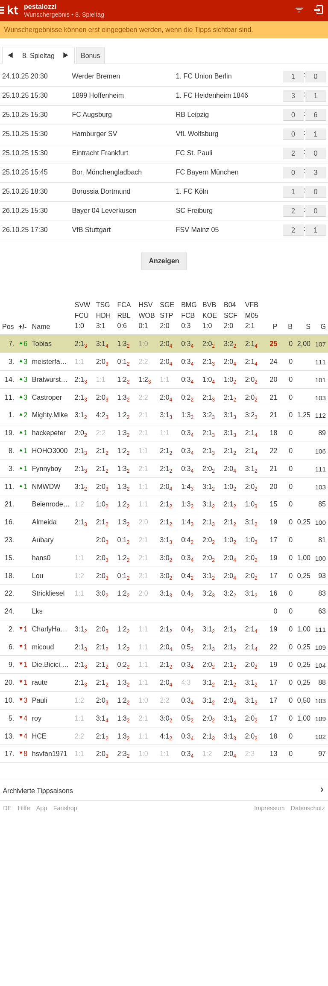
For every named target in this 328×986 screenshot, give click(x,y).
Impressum (269, 808)
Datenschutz (308, 808)
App (41, 808)
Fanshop (65, 808)
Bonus (90, 55)
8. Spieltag (38, 55)
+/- (22, 326)
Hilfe (24, 808)
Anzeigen (164, 261)
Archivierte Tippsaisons (38, 790)
